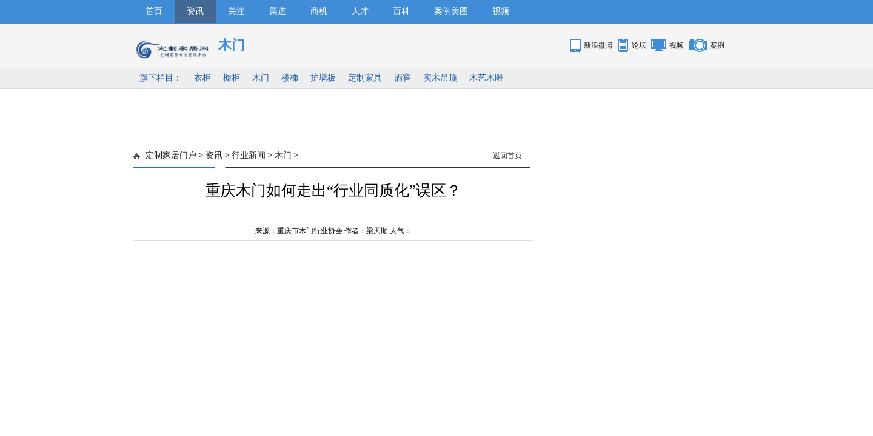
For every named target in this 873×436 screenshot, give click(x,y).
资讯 (195, 11)
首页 (154, 11)
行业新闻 (249, 155)
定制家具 (365, 77)
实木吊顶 (440, 77)
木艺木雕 (486, 77)
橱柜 (231, 77)
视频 (500, 11)
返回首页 (507, 155)
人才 (360, 11)
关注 (236, 11)
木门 (260, 77)
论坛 (639, 45)
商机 (318, 11)
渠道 (277, 11)
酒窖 (402, 77)
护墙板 (323, 77)
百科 (401, 11)
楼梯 (289, 77)
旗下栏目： (160, 77)
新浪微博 (598, 45)
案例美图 (451, 11)
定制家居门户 (171, 155)
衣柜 (202, 77)
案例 (717, 45)
